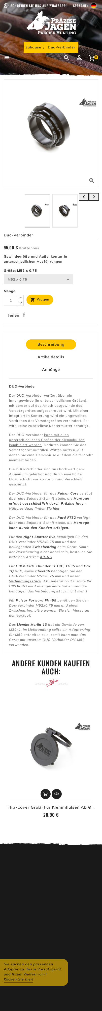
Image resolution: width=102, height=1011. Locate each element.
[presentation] (84, 197)
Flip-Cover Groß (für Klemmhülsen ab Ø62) (53, 807)
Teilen (24, 314)
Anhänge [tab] (51, 369)
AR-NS (46, 557)
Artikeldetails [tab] (51, 356)
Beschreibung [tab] (51, 344)
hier (56, 508)
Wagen (39, 299)
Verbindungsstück (25, 581)
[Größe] (38, 279)
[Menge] (11, 300)
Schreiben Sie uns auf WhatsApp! (39, 5)
